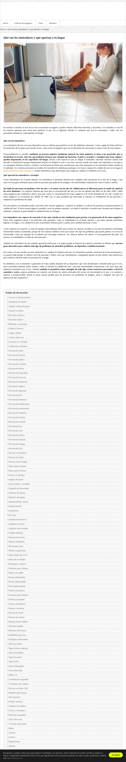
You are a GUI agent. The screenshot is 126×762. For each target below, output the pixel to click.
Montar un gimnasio (17, 550)
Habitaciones (14, 741)
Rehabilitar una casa (17, 635)
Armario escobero (16, 310)
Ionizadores (14, 510)
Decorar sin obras (16, 457)
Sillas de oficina (15, 644)
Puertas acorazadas (17, 599)
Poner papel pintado (17, 586)
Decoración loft (15, 395)
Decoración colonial (17, 364)
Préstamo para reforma (18, 595)
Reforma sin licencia (17, 630)
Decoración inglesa (17, 386)
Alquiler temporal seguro (19, 306)
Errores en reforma (17, 475)
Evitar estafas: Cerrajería (19, 484)
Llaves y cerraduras (17, 710)
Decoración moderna (17, 413)
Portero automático (17, 590)
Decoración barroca (17, 355)
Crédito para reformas (18, 346)
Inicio (5, 23)
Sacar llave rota (15, 719)
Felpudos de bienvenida (19, 488)
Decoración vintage (17, 444)
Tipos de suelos (15, 657)
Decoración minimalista (19, 408)
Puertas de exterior (16, 617)
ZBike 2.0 (13, 675)
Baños (11, 728)
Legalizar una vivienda (18, 528)
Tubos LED (14, 661)
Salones (12, 746)
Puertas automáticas (17, 604)
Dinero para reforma (17, 466)
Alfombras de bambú (17, 302)
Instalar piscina (15, 506)
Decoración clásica (17, 359)
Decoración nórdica (17, 417)
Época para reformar (17, 470)
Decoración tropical (17, 439)
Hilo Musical (14, 697)
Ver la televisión (15, 670)
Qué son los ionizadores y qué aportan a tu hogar (28, 29)
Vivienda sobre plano (18, 724)
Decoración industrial (18, 382)
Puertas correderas (16, 608)
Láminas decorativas (17, 519)
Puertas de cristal (16, 612)
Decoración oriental (17, 421)
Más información (14, 758)
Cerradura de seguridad (18, 679)
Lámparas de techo (17, 524)
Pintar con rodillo (16, 573)
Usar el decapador (16, 666)
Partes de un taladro (17, 559)
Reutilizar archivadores (18, 639)
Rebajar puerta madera (18, 621)
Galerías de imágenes (23, 23)
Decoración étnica (16, 368)
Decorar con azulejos (18, 453)
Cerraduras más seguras (19, 684)
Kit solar (12, 515)
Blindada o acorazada (18, 324)
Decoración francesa (17, 377)
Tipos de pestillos (16, 652)
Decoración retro (16, 430)
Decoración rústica (17, 435)
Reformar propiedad (17, 715)
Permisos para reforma (18, 568)
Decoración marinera (17, 399)
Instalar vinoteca (16, 701)
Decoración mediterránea (19, 404)
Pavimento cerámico (17, 564)
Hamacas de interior (17, 493)
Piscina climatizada (17, 577)
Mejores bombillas (16, 541)
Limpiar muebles (16, 533)
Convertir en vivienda (18, 342)
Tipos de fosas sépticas (18, 648)
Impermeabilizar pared (18, 501)
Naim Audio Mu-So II (18, 555)
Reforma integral (16, 626)
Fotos (41, 23)
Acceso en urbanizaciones (19, 297)
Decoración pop (15, 426)
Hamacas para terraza (18, 692)
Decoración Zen (15, 448)
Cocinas (12, 732)
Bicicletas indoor (16, 319)
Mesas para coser (16, 546)
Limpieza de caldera (17, 706)
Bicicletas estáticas (17, 315)
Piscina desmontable (17, 581)
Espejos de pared (16, 479)
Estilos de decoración (17, 292)
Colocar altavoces (16, 337)
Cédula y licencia (16, 328)
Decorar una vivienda (18, 461)
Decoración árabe (16, 350)
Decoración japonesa (17, 390)
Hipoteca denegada (17, 497)
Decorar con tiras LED (18, 688)
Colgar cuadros (15, 333)
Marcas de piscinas (17, 537)
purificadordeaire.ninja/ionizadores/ (18, 170)
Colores (12, 737)
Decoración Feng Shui (18, 373)
